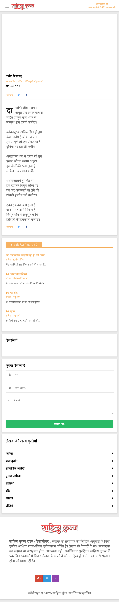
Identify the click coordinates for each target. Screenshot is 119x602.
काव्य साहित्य (11, 81)
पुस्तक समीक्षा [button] (59, 476)
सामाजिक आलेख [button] (59, 468)
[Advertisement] (59, 45)
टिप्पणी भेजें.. (59, 424)
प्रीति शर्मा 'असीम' (20, 278)
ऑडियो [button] (59, 506)
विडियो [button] (59, 498)
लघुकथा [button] (59, 483)
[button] (19, 95)
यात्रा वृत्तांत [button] (59, 461)
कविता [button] (59, 453)
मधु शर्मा (16, 297)
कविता (20, 81)
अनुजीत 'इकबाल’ (34, 81)
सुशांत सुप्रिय (18, 259)
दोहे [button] (59, 491)
